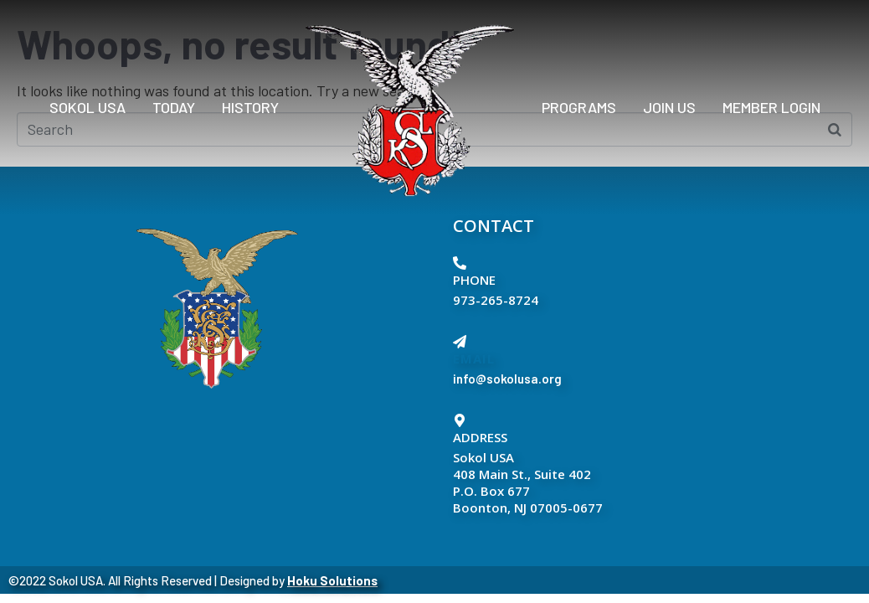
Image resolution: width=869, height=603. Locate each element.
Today (173, 107)
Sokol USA (87, 107)
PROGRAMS (579, 107)
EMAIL (474, 358)
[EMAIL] (459, 341)
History (250, 107)
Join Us (669, 107)
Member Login (771, 107)
